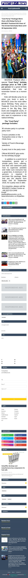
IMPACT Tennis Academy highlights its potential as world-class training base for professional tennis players (17, 549)
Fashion (16, 415)
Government (4, 418)
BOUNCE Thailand (8, 199)
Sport (15, 416)
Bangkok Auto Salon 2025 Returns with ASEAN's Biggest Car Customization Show (16, 263)
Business (3, 277)
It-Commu (16, 413)
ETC (2, 420)
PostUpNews (5, 31)
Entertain (3, 416)
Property (16, 411)
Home (2, 409)
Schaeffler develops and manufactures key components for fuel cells (13, 468)
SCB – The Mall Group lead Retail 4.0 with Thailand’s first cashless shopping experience (17, 229)
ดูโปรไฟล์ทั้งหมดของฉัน (5, 372)
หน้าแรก (3, 13)
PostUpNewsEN (14, 8)
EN (13, 199)
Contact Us (18, 572)
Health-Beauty (4, 415)
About (13, 572)
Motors (3, 413)
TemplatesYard (13, 574)
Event (7, 13)
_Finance (16, 277)
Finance (16, 409)
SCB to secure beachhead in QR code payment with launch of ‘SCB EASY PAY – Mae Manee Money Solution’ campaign (16, 221)
